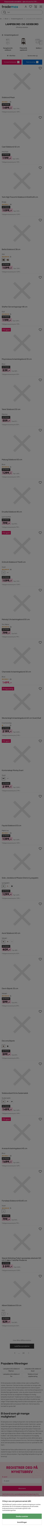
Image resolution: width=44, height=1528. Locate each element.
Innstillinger (22, 1522)
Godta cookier (22, 1516)
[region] (22, 1512)
